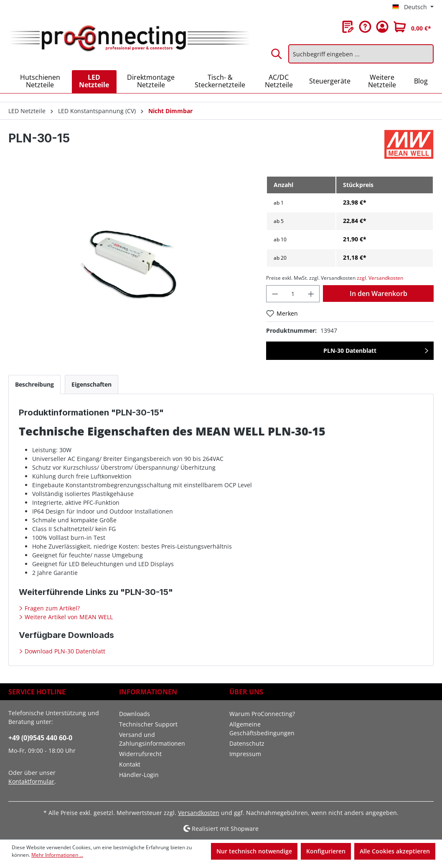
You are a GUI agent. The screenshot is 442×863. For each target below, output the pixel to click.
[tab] (34, 384)
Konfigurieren (325, 851)
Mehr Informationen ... (57, 854)
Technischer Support (148, 724)
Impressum (245, 754)
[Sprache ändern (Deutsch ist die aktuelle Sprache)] (413, 7)
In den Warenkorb (378, 293)
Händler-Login (139, 775)
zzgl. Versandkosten (380, 277)
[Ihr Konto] (382, 27)
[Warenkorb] (412, 27)
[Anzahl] (293, 293)
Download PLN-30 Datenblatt (64, 651)
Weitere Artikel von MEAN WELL (68, 617)
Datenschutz (246, 743)
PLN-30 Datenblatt (349, 350)
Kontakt (129, 764)
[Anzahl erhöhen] (311, 293)
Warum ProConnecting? (262, 714)
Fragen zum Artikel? (51, 608)
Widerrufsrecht (140, 754)
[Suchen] (277, 53)
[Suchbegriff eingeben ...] (361, 53)
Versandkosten (198, 813)
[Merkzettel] (348, 27)
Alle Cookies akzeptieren (395, 851)
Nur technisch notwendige (254, 851)
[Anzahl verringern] (275, 293)
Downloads (134, 714)
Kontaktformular (31, 781)
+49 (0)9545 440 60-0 (40, 737)
